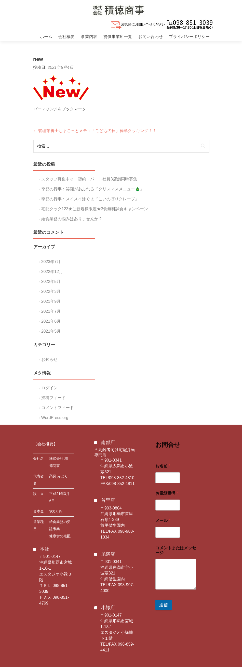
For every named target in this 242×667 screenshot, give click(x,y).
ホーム (46, 36)
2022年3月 (51, 291)
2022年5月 (51, 281)
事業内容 (89, 36)
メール (162, 520)
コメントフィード (57, 408)
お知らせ (49, 359)
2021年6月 (51, 321)
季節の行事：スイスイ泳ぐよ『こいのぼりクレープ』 (90, 199)
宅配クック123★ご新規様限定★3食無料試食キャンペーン (94, 209)
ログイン (49, 388)
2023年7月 (51, 261)
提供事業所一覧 (117, 36)
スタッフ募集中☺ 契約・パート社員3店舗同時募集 (89, 179)
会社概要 (66, 36)
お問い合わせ (150, 36)
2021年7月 (51, 311)
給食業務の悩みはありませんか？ (71, 219)
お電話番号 (167, 493)
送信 (163, 605)
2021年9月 (51, 301)
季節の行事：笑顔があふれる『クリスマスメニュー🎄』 (92, 189)
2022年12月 (52, 271)
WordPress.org (54, 417)
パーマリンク (45, 109)
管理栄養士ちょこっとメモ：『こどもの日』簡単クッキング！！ (94, 130)
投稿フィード (53, 398)
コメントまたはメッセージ (175, 550)
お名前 (162, 466)
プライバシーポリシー (189, 36)
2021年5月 (51, 331)
